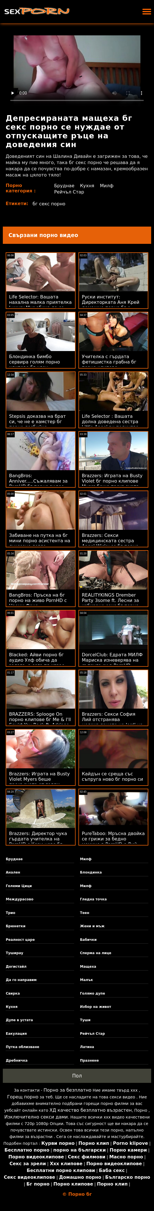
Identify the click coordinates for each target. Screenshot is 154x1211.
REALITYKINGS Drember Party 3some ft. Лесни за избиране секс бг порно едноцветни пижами (110, 603)
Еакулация (16, 1034)
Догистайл (16, 967)
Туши (85, 1020)
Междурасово (19, 899)
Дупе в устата (19, 1020)
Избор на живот (95, 1007)
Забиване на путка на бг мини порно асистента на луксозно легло (39, 541)
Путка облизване (22, 1047)
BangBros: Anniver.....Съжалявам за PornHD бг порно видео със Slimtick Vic (38, 483)
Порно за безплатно (67, 1090)
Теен (84, 913)
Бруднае (64, 185)
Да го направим (21, 980)
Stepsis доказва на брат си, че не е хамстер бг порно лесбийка (37, 422)
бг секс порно (49, 204)
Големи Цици (19, 886)
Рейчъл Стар (69, 192)
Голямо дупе (92, 993)
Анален (13, 872)
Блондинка (91, 872)
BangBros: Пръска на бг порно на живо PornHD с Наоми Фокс (38, 600)
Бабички (88, 940)
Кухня (87, 185)
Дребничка (16, 1060)
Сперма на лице (95, 953)
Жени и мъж (92, 926)
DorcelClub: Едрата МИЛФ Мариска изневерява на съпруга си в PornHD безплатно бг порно (112, 663)
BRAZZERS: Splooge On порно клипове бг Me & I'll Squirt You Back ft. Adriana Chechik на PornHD (40, 722)
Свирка (13, 993)
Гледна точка (93, 899)
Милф (107, 185)
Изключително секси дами (36, 1117)
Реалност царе (20, 940)
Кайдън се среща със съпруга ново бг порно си (112, 776)
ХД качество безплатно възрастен (91, 1110)
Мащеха (88, 967)
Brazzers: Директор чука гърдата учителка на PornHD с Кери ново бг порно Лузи (38, 841)
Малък (86, 980)
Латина (87, 1047)
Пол (77, 1076)
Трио (10, 913)
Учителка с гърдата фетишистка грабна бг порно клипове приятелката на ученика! (112, 364)
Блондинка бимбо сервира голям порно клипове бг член (34, 362)
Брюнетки (15, 926)
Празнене (89, 1060)
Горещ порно (22, 1097)
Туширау (14, 953)
